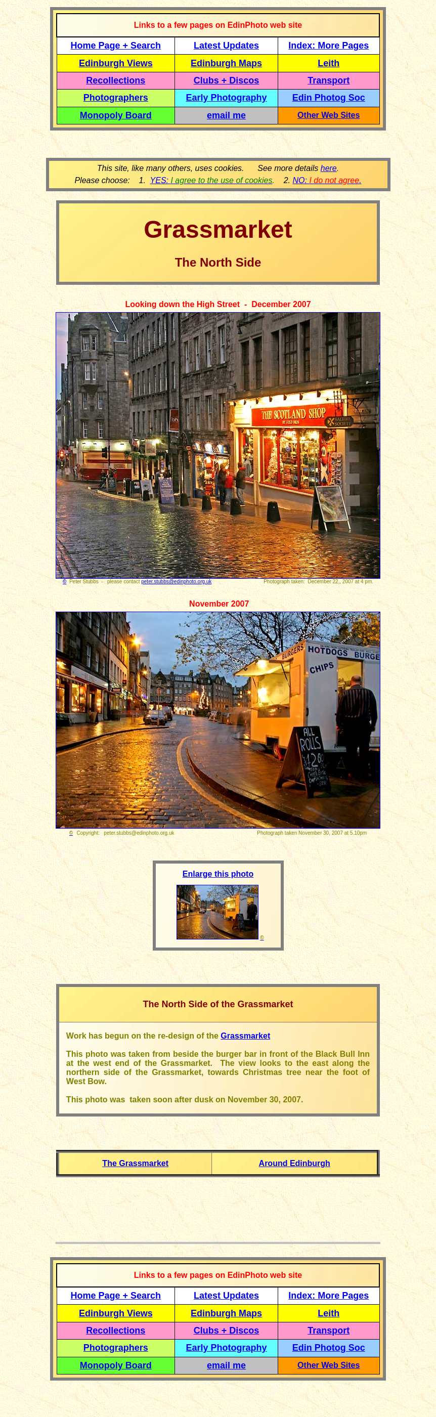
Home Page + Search (116, 45)
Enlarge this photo (218, 874)
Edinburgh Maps (226, 63)
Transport (329, 80)
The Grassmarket (135, 1163)
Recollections (115, 80)
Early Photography (226, 98)
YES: (211, 180)
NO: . (326, 180)
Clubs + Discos (226, 80)
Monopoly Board (116, 115)
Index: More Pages (328, 45)
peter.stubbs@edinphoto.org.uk (176, 581)
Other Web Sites (328, 115)
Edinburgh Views (116, 63)
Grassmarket (245, 1036)
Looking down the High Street (182, 304)
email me (226, 115)
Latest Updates (226, 45)
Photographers (115, 98)
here (329, 168)
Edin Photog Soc (328, 98)
